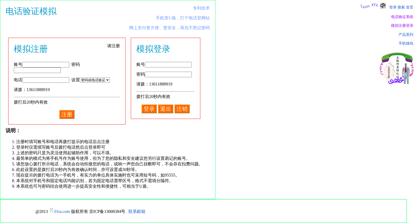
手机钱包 (405, 43)
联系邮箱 (136, 211)
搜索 (401, 7)
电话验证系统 (402, 17)
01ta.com (62, 211)
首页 (409, 7)
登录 (393, 7)
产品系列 (405, 34)
